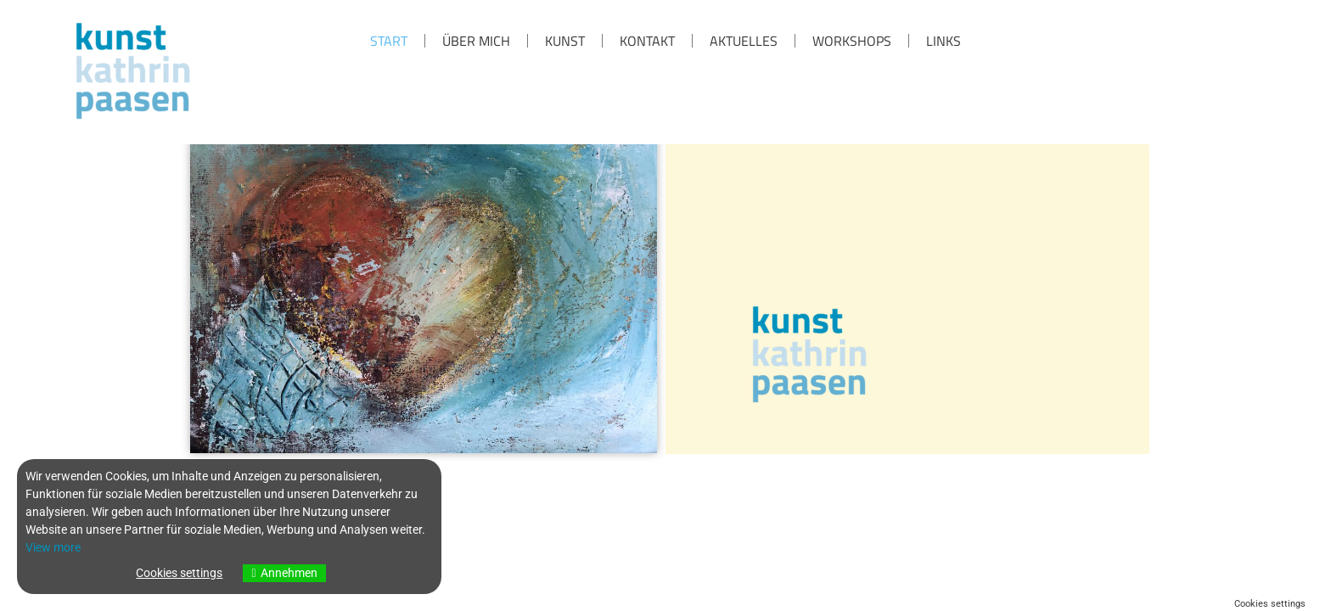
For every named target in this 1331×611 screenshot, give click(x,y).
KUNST (565, 41)
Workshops (851, 41)
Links (943, 41)
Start (388, 41)
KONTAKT (647, 41)
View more (53, 547)
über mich (476, 41)
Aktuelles (744, 41)
